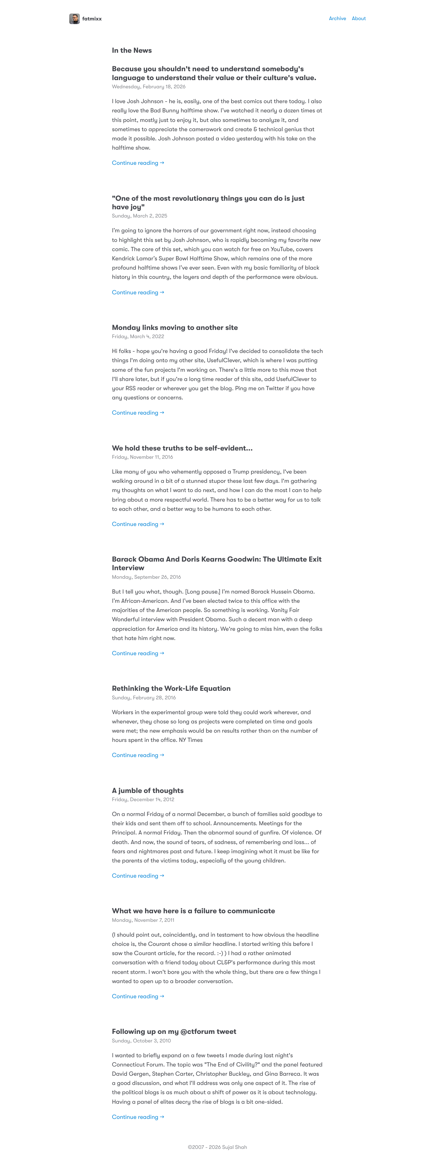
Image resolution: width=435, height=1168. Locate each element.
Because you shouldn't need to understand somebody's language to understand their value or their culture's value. (214, 73)
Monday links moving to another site (175, 328)
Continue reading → (138, 163)
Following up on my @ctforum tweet (174, 1032)
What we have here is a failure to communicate (193, 911)
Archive (337, 18)
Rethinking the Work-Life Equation (171, 689)
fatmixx (85, 19)
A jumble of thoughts (148, 791)
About (359, 18)
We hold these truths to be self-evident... (182, 448)
